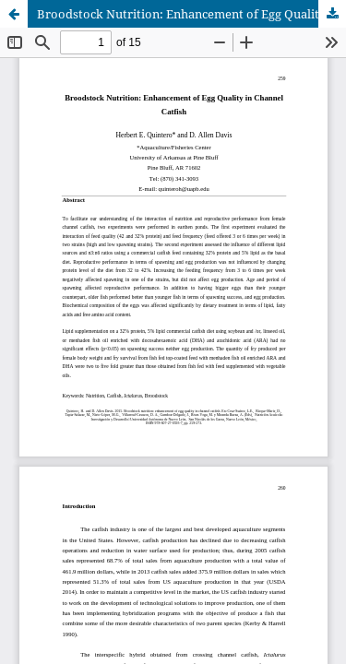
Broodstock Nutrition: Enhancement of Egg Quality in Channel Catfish (191, 14)
